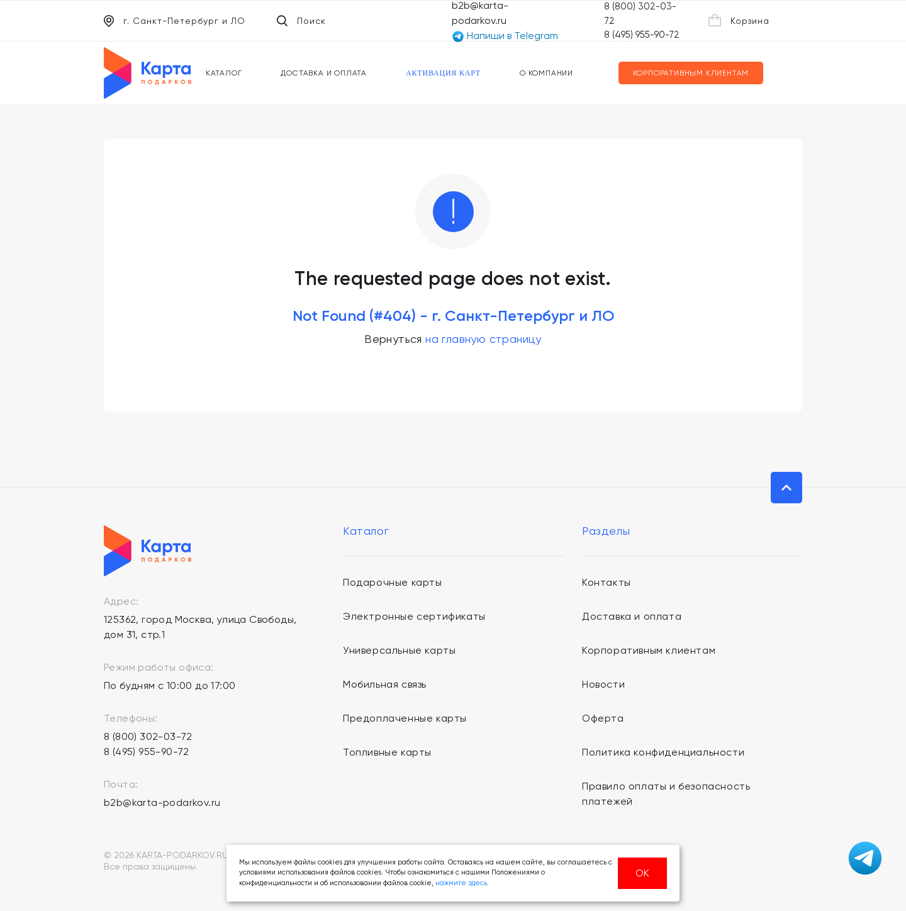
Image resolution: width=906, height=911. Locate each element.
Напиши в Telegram (505, 36)
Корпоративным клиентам (691, 73)
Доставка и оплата (324, 73)
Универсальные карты (399, 650)
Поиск (301, 20)
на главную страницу (483, 338)
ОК (642, 873)
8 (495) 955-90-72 (642, 34)
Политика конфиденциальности (663, 752)
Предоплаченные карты (405, 718)
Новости (603, 684)
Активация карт (443, 73)
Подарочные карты (392, 582)
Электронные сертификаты (414, 616)
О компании (546, 73)
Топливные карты (387, 752)
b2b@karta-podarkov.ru (162, 802)
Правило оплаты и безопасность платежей (666, 793)
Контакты (606, 582)
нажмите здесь (461, 883)
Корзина (738, 20)
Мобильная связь (385, 684)
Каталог (224, 73)
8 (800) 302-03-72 (148, 736)
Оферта (603, 718)
